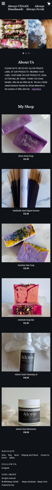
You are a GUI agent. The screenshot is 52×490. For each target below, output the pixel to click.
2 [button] (26, 53)
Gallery (12, 457)
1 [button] (23, 53)
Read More (36, 89)
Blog (10, 455)
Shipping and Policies (30, 455)
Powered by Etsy (8, 485)
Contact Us (45, 455)
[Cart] (48, 4)
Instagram (5, 468)
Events (4, 457)
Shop (4, 455)
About (16, 455)
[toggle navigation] (3, 3)
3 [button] (29, 53)
